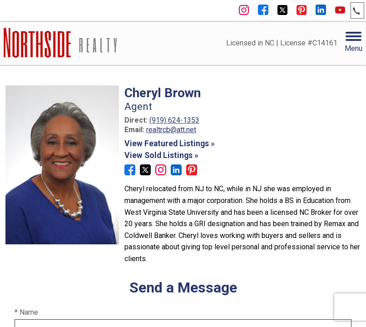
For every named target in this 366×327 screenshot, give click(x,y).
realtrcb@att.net (171, 129)
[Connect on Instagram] (160, 172)
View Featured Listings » (169, 143)
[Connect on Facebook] (129, 172)
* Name (26, 312)
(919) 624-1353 (174, 120)
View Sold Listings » (161, 155)
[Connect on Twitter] (145, 172)
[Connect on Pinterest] (191, 172)
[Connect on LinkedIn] (176, 172)
